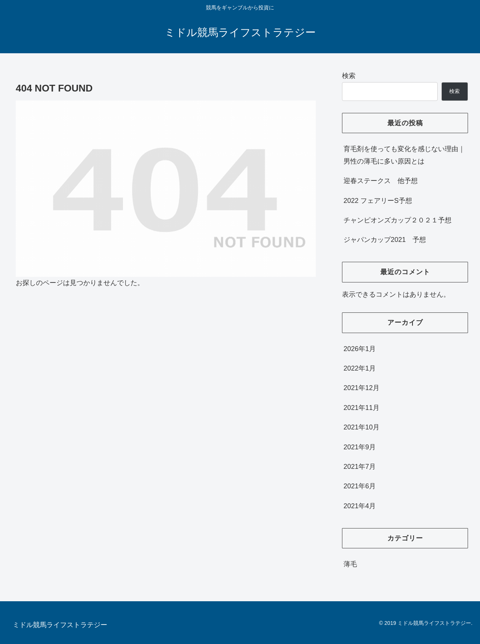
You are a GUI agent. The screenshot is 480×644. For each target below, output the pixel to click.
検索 (349, 76)
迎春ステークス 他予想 (381, 181)
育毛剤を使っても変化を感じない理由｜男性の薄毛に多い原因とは (404, 155)
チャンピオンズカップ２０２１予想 (398, 220)
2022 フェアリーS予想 (378, 200)
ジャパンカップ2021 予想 (385, 239)
